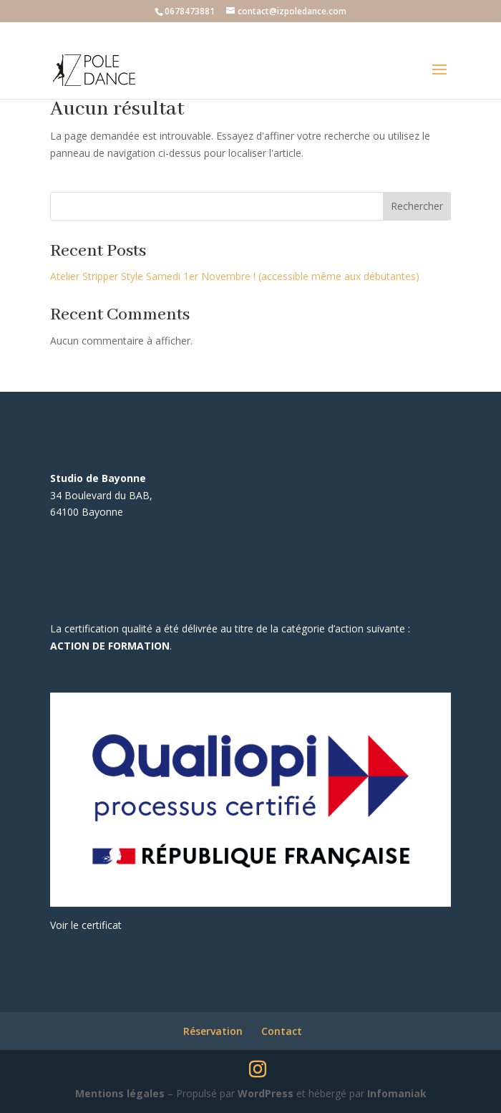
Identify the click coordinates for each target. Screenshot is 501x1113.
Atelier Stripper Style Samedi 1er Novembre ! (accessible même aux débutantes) (234, 276)
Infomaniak (397, 1093)
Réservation (213, 1031)
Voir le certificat (86, 925)
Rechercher (417, 206)
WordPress (265, 1093)
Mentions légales (120, 1093)
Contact (281, 1031)
